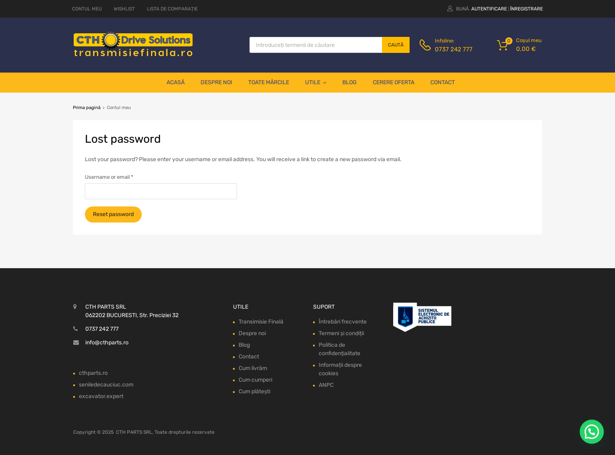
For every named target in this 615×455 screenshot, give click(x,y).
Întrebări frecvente (343, 321)
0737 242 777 (453, 49)
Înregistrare (526, 9)
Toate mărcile (268, 82)
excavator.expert (101, 396)
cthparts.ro (93, 373)
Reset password (113, 214)
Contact (442, 82)
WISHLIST (124, 9)
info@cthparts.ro (107, 342)
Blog (349, 82)
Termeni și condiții (341, 333)
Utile (315, 83)
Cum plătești (254, 391)
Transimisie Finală (261, 321)
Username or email (109, 177)
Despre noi (216, 82)
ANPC (326, 385)
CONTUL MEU (87, 9)
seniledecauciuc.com (106, 384)
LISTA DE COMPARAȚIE (172, 9)
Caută (396, 45)
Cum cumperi (255, 379)
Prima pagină (86, 107)
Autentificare (489, 9)
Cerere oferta (393, 82)
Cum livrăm (253, 368)
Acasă (176, 82)
